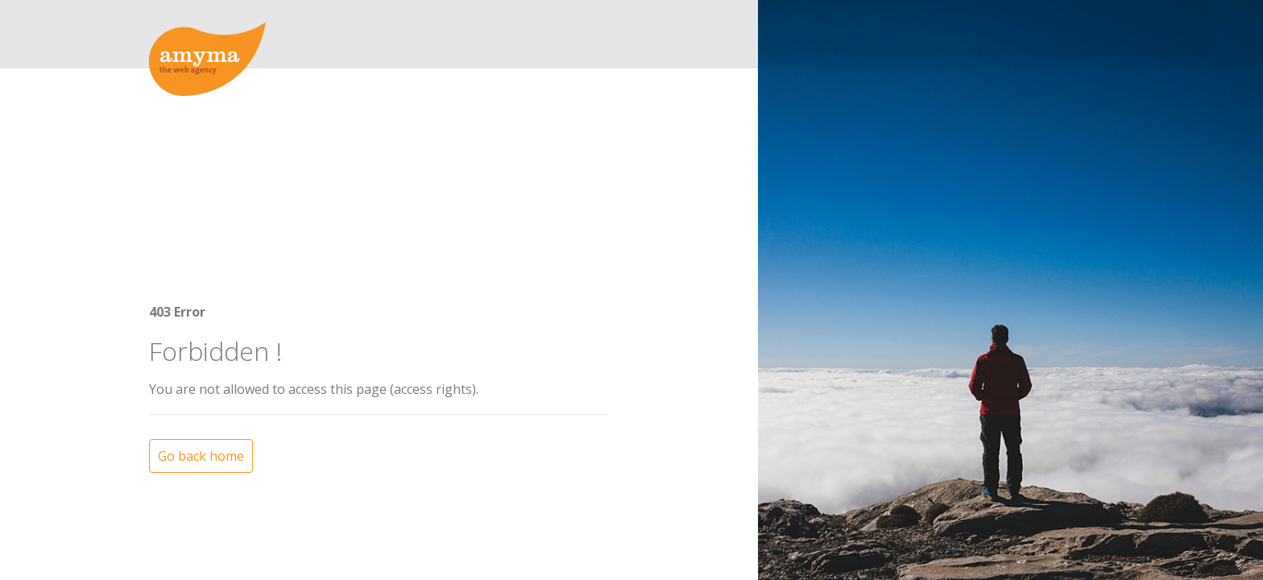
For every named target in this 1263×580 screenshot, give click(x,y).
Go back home (201, 403)
